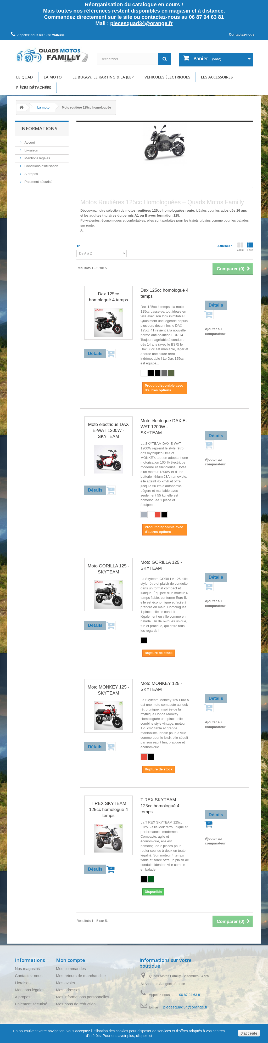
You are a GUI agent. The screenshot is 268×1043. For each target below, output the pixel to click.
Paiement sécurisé (38, 182)
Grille (240, 246)
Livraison (31, 150)
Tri (78, 246)
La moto (53, 77)
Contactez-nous (242, 34)
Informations (38, 128)
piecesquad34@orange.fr (141, 23)
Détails (85, 235)
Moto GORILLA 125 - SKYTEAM (108, 568)
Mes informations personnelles (82, 997)
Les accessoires (217, 77)
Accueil (30, 142)
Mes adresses (68, 990)
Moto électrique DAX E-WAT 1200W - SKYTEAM (108, 430)
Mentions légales (37, 158)
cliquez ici (143, 1036)
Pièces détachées (33, 87)
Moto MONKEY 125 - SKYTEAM (108, 690)
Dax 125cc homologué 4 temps (108, 296)
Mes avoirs (65, 982)
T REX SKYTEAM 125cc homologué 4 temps (108, 809)
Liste (250, 246)
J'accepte (249, 1033)
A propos (31, 174)
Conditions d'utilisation (41, 166)
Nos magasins (27, 968)
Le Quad (24, 77)
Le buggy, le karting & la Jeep (103, 77)
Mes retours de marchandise (81, 975)
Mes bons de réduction (76, 1004)
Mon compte (70, 960)
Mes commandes (71, 968)
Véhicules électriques (167, 77)
